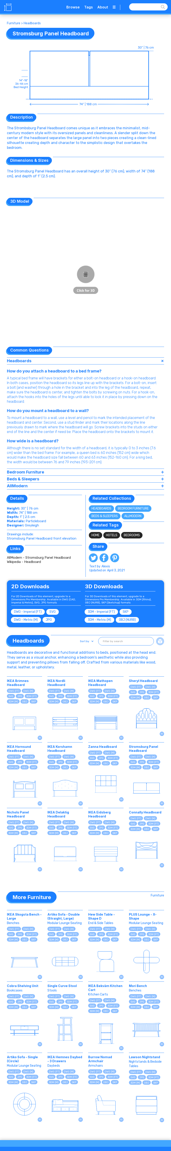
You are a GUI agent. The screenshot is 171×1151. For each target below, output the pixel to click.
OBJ (24, 701)
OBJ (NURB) (127, 620)
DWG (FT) (13, 691)
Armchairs (95, 1066)
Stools (52, 990)
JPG (49, 620)
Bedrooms (132, 535)
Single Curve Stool (62, 986)
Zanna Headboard (102, 746)
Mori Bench (138, 986)
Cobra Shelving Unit (22, 986)
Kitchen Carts (98, 994)
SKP (125, 612)
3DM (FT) (31, 696)
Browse (73, 7)
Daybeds (53, 1066)
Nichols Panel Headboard (18, 814)
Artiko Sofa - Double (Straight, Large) (63, 916)
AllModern (132, 516)
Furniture (13, 23)
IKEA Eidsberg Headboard (99, 814)
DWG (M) (28, 691)
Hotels (111, 535)
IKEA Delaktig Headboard (58, 814)
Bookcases (14, 990)
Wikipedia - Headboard (24, 562)
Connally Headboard (145, 812)
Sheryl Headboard (143, 681)
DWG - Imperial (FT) (28, 612)
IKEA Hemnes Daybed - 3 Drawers (64, 1059)
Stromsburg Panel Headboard (143, 748)
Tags (88, 7)
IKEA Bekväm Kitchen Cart (105, 988)
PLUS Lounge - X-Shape (143, 916)
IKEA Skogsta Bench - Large (24, 916)
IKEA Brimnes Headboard (18, 683)
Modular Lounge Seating (64, 923)
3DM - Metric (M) (99, 620)
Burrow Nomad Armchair (100, 1059)
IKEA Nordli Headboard (56, 683)
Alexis (106, 566)
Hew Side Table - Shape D (101, 916)
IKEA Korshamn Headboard (59, 748)
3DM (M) (13, 701)
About (102, 7)
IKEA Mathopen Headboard (100, 683)
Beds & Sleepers (105, 516)
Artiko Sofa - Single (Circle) (22, 1059)
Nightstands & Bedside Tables (145, 1064)
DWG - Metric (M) (26, 620)
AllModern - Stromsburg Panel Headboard (39, 558)
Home (96, 535)
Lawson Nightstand (144, 1057)
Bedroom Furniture (133, 508)
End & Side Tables (100, 923)
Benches (13, 923)
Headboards (32, 23)
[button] (86, 641)
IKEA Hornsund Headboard (19, 748)
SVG (52, 612)
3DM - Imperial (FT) (101, 612)
